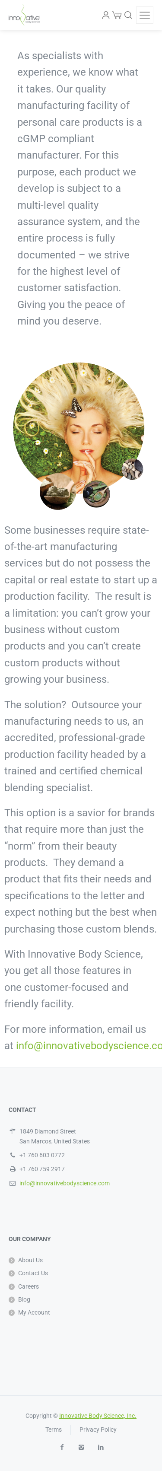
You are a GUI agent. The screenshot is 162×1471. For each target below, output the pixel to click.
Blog (24, 1299)
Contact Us (33, 1273)
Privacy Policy (98, 1429)
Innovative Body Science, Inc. (98, 1415)
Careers (28, 1286)
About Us (30, 1260)
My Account (34, 1312)
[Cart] (117, 15)
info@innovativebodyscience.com (64, 1183)
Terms (53, 1429)
